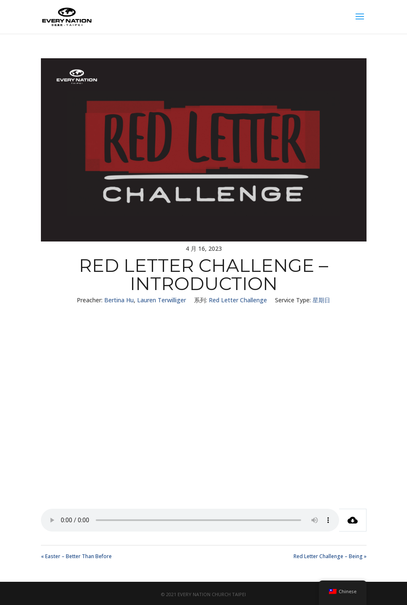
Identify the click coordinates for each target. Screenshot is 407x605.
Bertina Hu (119, 300)
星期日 (321, 300)
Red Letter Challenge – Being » (330, 556)
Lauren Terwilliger (161, 300)
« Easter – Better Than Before (76, 556)
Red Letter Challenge (238, 300)
